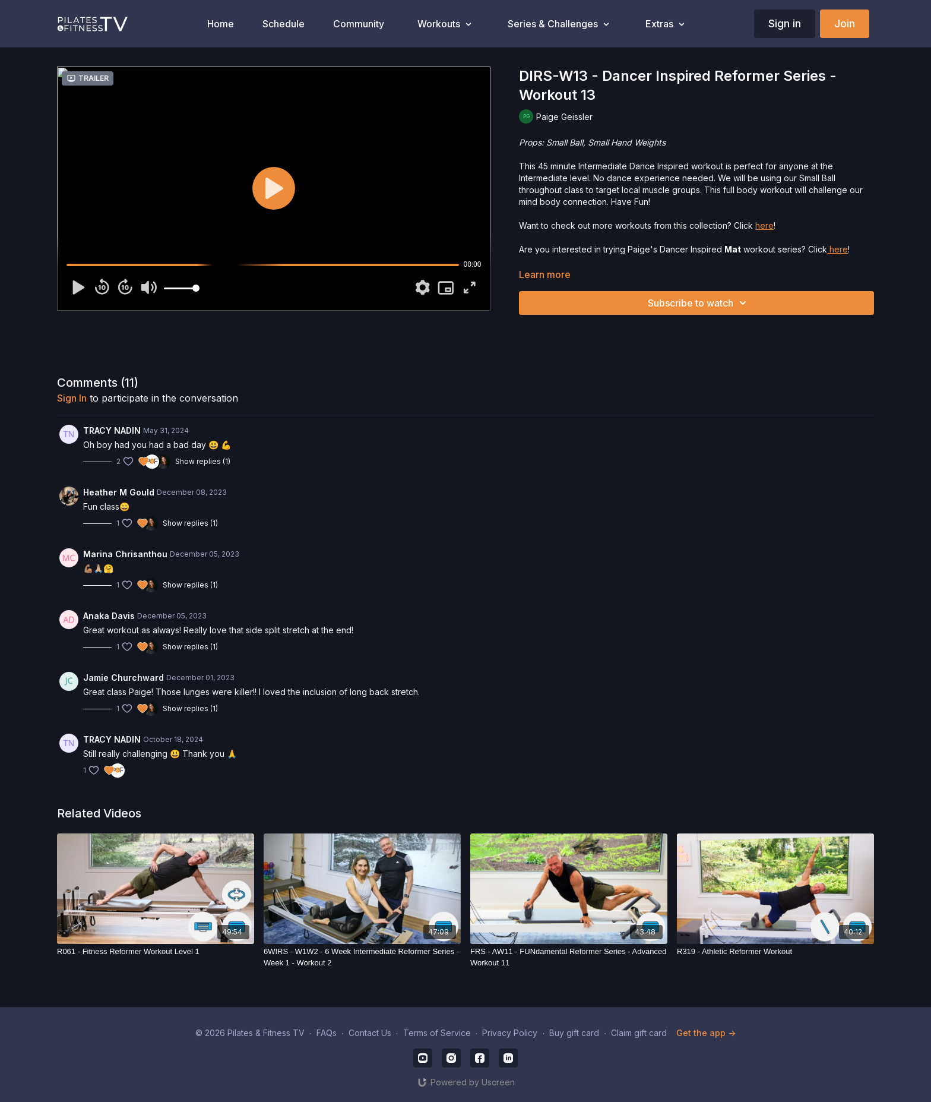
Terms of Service (437, 1033)
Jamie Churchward (123, 677)
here (764, 225)
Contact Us (370, 1033)
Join (844, 23)
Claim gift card (639, 1033)
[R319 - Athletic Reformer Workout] (775, 952)
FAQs (326, 1033)
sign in (72, 398)
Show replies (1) (202, 461)
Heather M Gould (118, 492)
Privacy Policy (509, 1033)
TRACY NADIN (112, 430)
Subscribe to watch (699, 303)
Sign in (784, 23)
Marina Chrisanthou (125, 554)
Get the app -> (706, 1033)
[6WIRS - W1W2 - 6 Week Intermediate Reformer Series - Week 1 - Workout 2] (362, 957)
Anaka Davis (109, 616)
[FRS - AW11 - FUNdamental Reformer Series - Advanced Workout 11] (568, 957)
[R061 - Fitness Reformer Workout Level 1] (155, 952)
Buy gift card (574, 1033)
